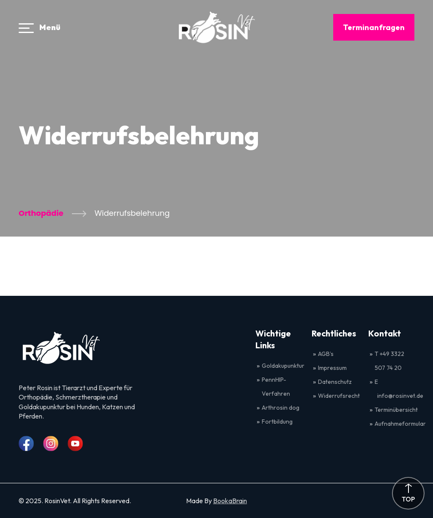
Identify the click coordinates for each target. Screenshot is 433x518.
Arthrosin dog (280, 407)
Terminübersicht (396, 409)
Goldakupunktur (283, 365)
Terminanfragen (374, 27)
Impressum (332, 368)
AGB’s (326, 354)
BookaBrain (230, 500)
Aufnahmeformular (400, 423)
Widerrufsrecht (339, 396)
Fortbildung (277, 421)
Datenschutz (335, 382)
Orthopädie (41, 213)
